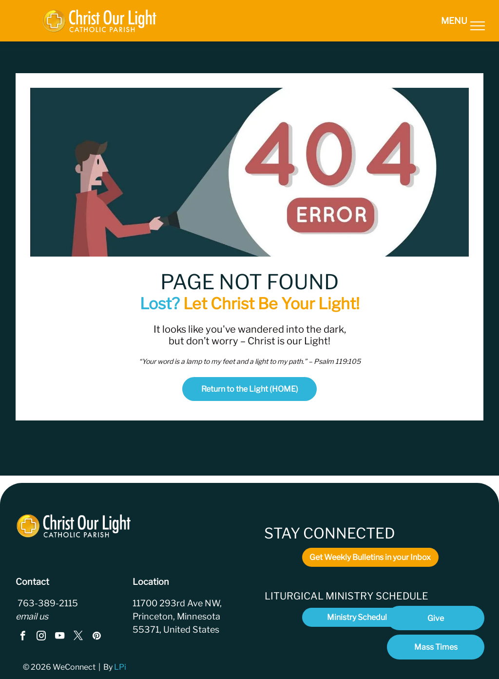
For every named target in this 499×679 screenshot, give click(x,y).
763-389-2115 (47, 603)
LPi (121, 667)
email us (32, 616)
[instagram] (41, 637)
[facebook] (23, 637)
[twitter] (78, 637)
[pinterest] (97, 637)
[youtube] (60, 637)
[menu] (477, 26)
